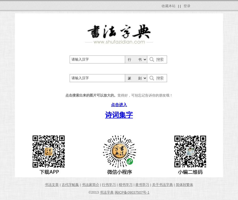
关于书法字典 (162, 185)
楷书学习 (126, 185)
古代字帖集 (70, 185)
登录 (187, 6)
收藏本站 (169, 6)
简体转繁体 (184, 185)
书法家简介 (90, 185)
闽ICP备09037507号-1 (132, 192)
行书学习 (109, 185)
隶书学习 (142, 185)
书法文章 (52, 185)
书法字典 (107, 192)
